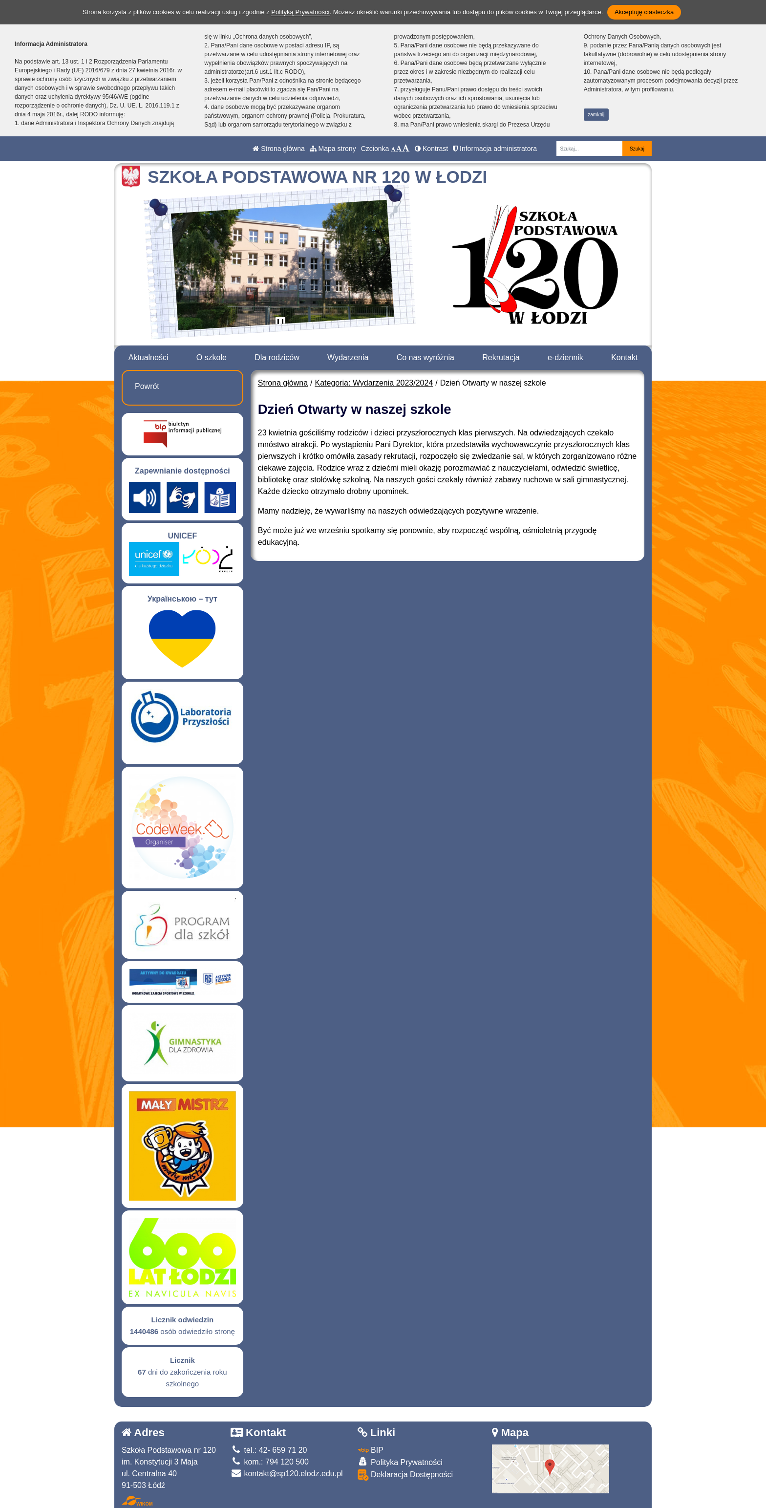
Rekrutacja (500, 357)
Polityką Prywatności (300, 12)
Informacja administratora (495, 148)
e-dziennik (565, 357)
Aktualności (148, 357)
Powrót (147, 386)
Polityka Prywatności (400, 1461)
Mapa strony (333, 148)
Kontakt (624, 357)
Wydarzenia (347, 357)
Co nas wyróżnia (425, 357)
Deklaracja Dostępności (405, 1475)
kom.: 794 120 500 (270, 1462)
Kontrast (431, 148)
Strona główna (278, 148)
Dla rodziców (277, 357)
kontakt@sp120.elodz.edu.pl (287, 1473)
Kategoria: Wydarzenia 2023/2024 (374, 383)
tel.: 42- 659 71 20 (269, 1450)
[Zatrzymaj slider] (280, 324)
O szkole (211, 357)
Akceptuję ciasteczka (644, 12)
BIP (370, 1450)
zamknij (596, 114)
